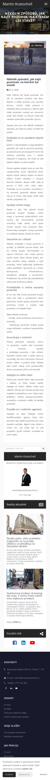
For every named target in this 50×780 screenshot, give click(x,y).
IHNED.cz (17, 622)
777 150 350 (21, 683)
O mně (7, 704)
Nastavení (43, 774)
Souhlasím (9, 774)
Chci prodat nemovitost (14, 732)
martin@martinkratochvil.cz (27, 678)
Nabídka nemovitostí (13, 736)
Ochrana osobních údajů (15, 712)
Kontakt (7, 708)
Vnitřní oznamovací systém (16, 716)
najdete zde (27, 768)
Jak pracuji (8, 756)
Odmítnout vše (24, 774)
